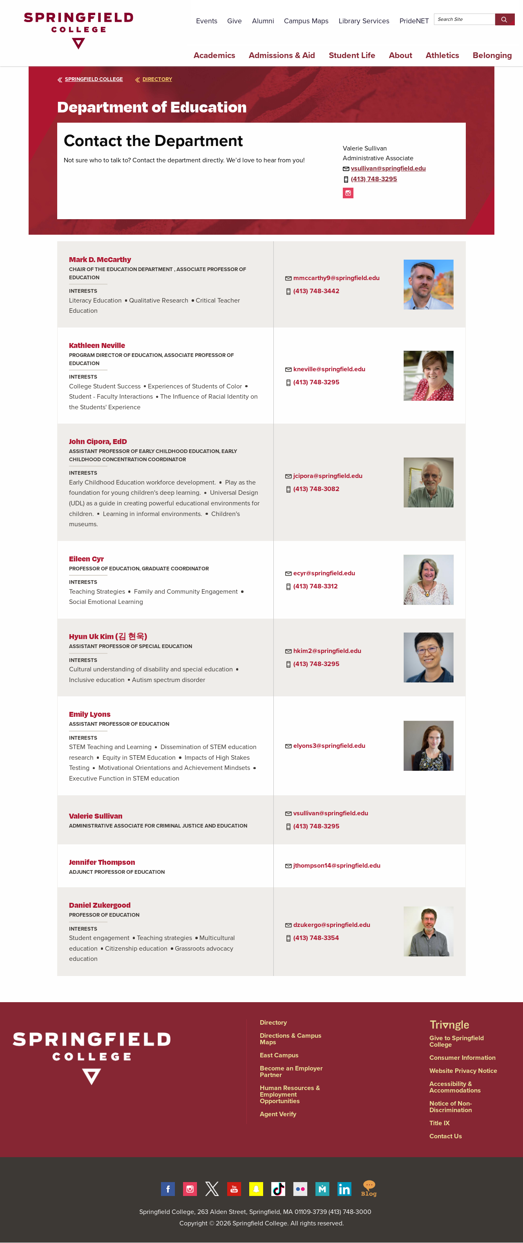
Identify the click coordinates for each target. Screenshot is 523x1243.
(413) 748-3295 (374, 179)
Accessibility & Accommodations (455, 1087)
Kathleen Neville (97, 345)
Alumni (263, 21)
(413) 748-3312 (315, 586)
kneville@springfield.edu (329, 369)
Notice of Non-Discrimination (450, 1107)
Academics (214, 55)
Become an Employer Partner (291, 1071)
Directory (273, 1022)
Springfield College (90, 79)
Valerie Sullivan (96, 815)
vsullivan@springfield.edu (388, 168)
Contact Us (445, 1136)
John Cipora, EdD (98, 441)
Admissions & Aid (282, 55)
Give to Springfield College (456, 1041)
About (400, 55)
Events (206, 21)
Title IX (439, 1123)
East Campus (279, 1055)
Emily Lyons (90, 713)
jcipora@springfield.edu (327, 475)
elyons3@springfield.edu (329, 745)
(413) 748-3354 (316, 937)
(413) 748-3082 (316, 489)
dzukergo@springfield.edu (331, 924)
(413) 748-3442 (316, 291)
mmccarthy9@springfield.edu (336, 278)
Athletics (442, 55)
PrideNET (414, 21)
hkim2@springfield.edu (327, 650)
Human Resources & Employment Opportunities (290, 1094)
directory (153, 79)
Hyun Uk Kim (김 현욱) (108, 636)
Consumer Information (462, 1057)
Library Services (364, 21)
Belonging (492, 55)
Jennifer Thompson (102, 861)
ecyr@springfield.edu (324, 573)
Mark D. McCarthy (100, 259)
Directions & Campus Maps (291, 1039)
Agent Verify (278, 1114)
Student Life (352, 55)
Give (234, 21)
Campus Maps (306, 21)
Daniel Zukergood (100, 904)
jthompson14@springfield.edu (336, 865)
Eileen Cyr (86, 558)
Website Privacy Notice (463, 1070)
